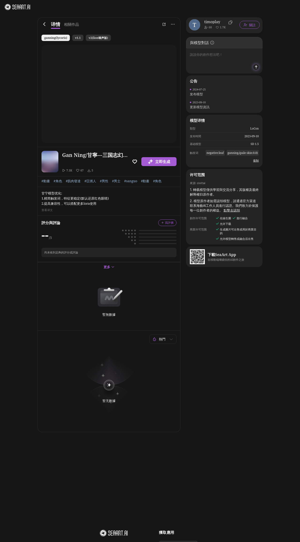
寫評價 (167, 223)
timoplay (212, 22)
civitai (201, 183)
